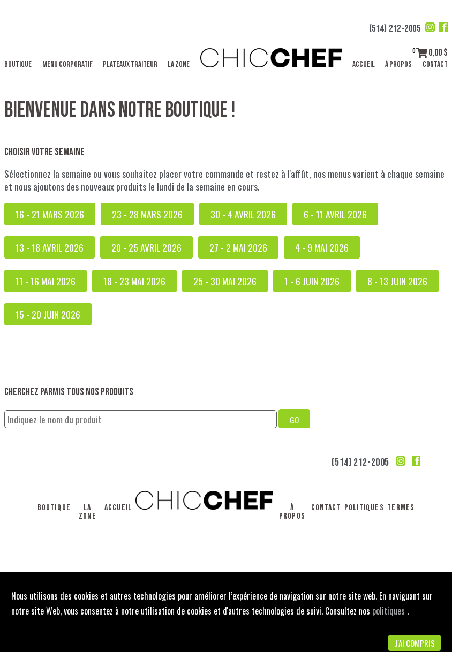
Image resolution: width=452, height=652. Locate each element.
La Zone (179, 64)
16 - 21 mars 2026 (50, 214)
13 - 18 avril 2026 (50, 247)
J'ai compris (415, 643)
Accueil (363, 64)
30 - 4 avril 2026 (243, 214)
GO (294, 420)
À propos (398, 64)
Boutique (18, 64)
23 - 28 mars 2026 (147, 214)
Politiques (364, 508)
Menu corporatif (67, 64)
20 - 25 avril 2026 (146, 247)
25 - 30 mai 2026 (225, 281)
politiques (389, 610)
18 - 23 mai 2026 (134, 281)
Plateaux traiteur (130, 64)
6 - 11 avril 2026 (335, 214)
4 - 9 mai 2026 (322, 247)
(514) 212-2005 (395, 28)
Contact (435, 64)
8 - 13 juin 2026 (397, 281)
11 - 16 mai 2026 (46, 281)
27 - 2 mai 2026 (238, 247)
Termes (401, 508)
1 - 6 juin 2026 (312, 281)
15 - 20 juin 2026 (48, 314)
